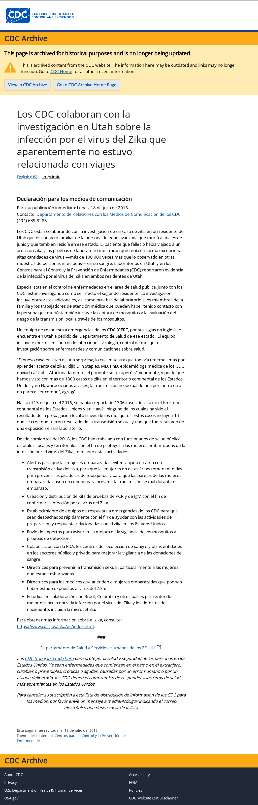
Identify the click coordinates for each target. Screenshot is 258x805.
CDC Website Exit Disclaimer (153, 797)
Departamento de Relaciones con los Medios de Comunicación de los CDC (109, 214)
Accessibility (139, 774)
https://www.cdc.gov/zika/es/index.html (55, 626)
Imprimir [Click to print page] (51, 177)
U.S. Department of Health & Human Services (43, 790)
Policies (135, 790)
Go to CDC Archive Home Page (86, 85)
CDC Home (61, 71)
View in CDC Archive (27, 85)
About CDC (13, 774)
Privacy (10, 782)
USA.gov (11, 797)
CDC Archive (25, 38)
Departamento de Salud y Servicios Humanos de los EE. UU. (100, 648)
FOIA (133, 782)
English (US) (27, 176)
